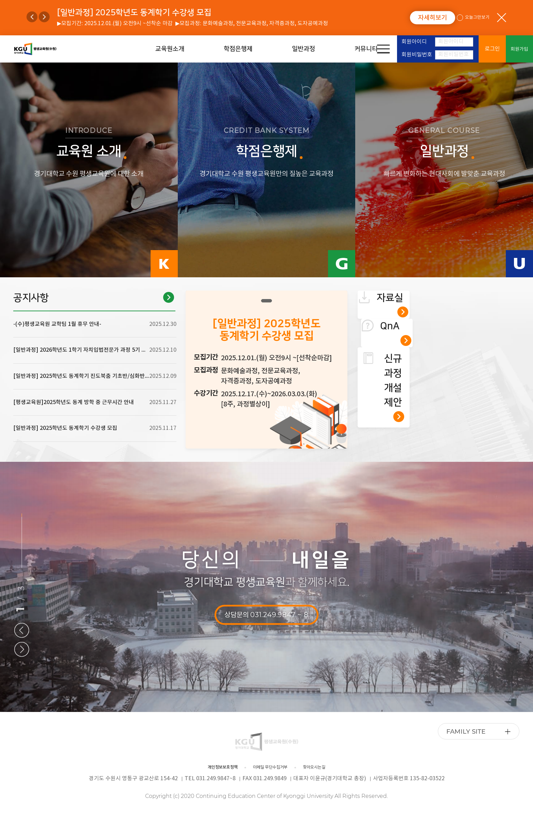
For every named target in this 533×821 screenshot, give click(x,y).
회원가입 (519, 49)
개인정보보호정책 (204, 767)
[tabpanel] (267, 370)
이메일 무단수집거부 (272, 767)
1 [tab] (266, 300)
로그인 (492, 49)
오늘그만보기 (474, 18)
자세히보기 (432, 17)
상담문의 (266, 614)
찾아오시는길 (334, 767)
